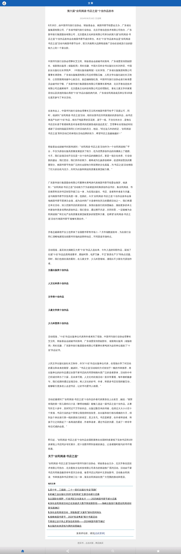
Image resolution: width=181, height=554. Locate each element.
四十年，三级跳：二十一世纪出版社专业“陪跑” (72, 490)
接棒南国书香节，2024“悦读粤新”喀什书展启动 (72, 517)
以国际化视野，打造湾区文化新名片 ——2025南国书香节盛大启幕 (82, 499)
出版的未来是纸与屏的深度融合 (65, 526)
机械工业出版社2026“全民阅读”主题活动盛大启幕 (74, 494)
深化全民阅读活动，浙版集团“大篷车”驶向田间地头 (74, 512)
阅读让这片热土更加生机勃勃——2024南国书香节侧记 (76, 521)
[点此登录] (99, 533)
